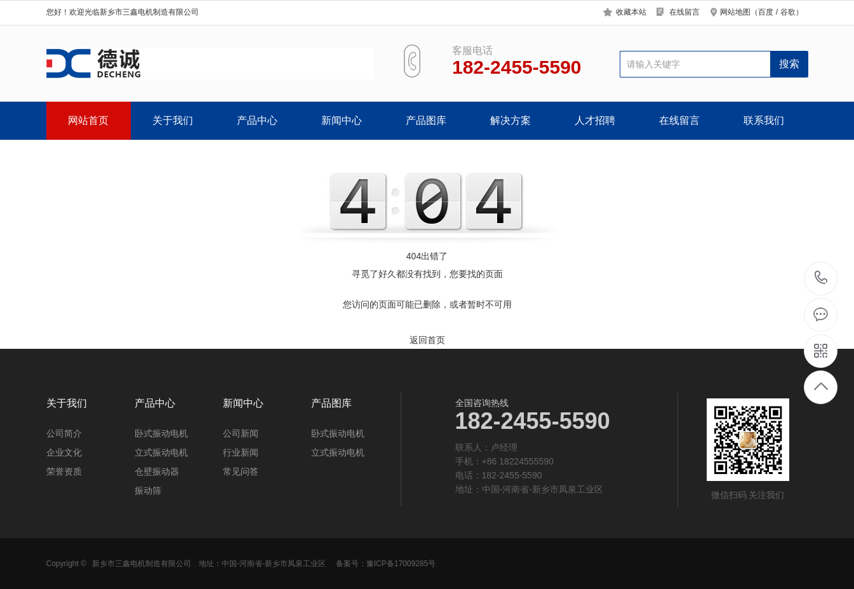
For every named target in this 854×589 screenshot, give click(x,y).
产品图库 (426, 120)
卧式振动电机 (161, 433)
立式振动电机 (161, 452)
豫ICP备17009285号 (401, 563)
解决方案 (510, 120)
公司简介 (64, 433)
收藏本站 (631, 12)
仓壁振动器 (157, 471)
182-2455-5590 (821, 278)
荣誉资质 (64, 471)
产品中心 (257, 120)
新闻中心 (341, 120)
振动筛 (148, 490)
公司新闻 (240, 433)
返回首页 (427, 340)
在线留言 (684, 12)
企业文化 (64, 452)
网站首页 (88, 120)
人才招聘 (595, 120)
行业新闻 (240, 452)
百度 (765, 12)
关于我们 (172, 120)
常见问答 (240, 471)
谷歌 (788, 12)
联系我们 (764, 120)
